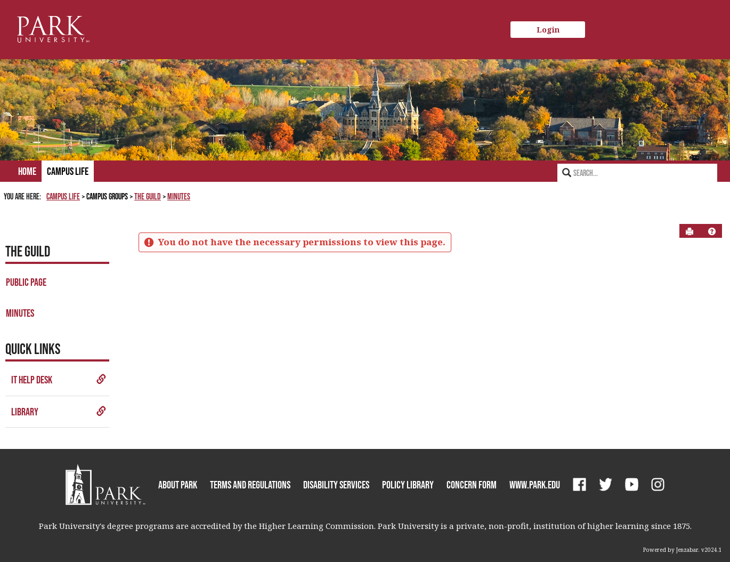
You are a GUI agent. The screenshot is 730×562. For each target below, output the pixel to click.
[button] (712, 231)
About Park (177, 485)
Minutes (178, 196)
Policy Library (408, 485)
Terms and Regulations (250, 485)
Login (548, 30)
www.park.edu (534, 485)
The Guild (147, 196)
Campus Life (67, 171)
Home (27, 171)
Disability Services (336, 485)
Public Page (26, 282)
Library (59, 412)
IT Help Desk (59, 380)
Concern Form (472, 485)
